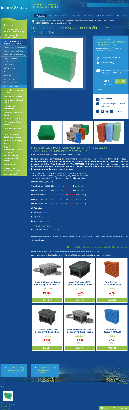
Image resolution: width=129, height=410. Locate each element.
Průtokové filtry (10, 68)
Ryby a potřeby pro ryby (12, 129)
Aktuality (74, 15)
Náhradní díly (10, 164)
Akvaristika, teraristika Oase (11, 169)
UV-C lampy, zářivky (13, 96)
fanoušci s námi (108, 112)
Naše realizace (105, 15)
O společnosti (43, 370)
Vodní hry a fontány (13, 118)
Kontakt (122, 15)
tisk (125, 408)
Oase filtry (8, 75)
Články (88, 15)
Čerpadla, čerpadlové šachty (13, 91)
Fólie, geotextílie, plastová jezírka (12, 36)
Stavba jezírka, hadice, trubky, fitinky (14, 30)
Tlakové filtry (9, 64)
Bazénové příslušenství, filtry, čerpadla (13, 149)
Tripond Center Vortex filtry (15, 47)
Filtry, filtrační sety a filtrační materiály (49, 21)
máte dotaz (108, 408)
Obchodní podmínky (15, 367)
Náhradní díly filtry (11, 86)
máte (103, 99)
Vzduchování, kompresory (10, 107)
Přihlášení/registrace (118, 1)
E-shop (8, 24)
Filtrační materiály (11, 83)
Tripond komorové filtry (13, 51)
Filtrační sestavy (10, 72)
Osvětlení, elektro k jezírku (13, 113)
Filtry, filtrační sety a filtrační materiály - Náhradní (83, 21)
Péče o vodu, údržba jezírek (13, 123)
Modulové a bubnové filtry (14, 55)
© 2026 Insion (122, 384)
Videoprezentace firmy (46, 367)
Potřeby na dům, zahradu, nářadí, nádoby (11, 158)
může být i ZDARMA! (111, 71)
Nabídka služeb (57, 15)
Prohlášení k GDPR (15, 372)
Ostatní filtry (9, 79)
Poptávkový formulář (15, 370)
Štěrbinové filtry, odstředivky (10, 59)
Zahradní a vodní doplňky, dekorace (12, 135)
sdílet (117, 408)
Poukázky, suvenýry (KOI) (13, 141)
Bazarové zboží (10, 174)
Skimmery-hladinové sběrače (13, 101)
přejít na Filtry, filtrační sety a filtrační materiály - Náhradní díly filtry (97, 247)
